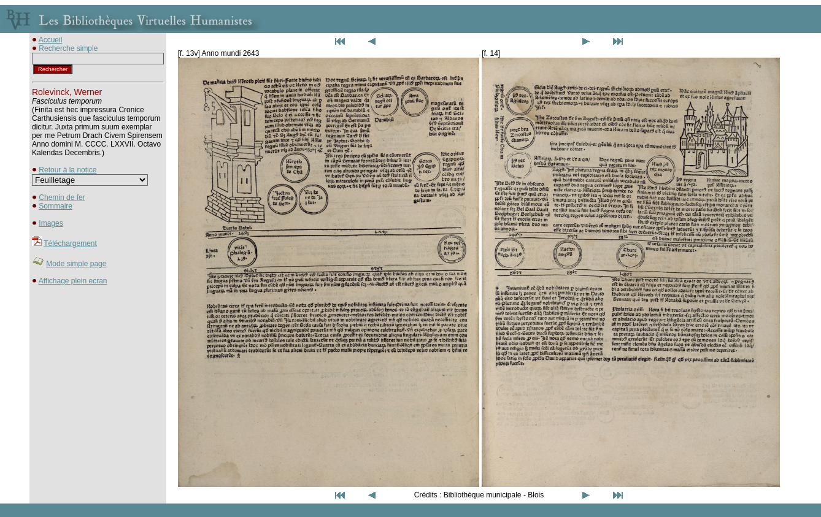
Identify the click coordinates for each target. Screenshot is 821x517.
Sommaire (55, 206)
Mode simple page (76, 263)
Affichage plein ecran (73, 281)
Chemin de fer (62, 197)
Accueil (51, 40)
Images (51, 223)
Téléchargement (70, 243)
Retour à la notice (67, 170)
